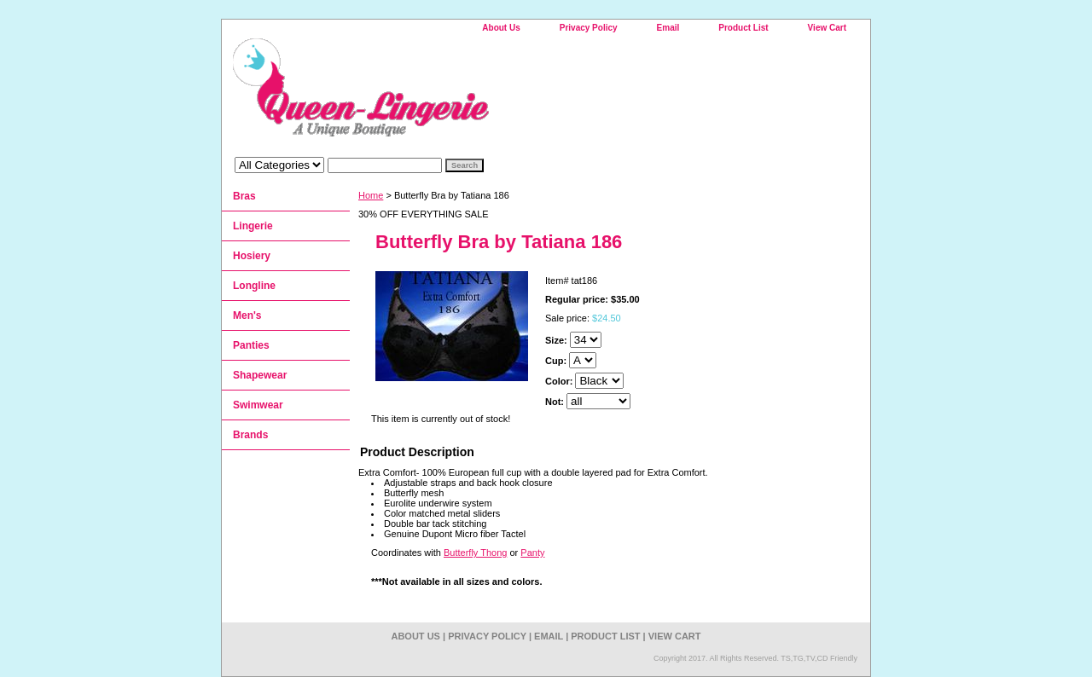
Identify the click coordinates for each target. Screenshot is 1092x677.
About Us (501, 27)
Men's (247, 315)
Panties (251, 345)
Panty (532, 552)
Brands (250, 435)
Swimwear (258, 405)
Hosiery (251, 256)
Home (370, 195)
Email (668, 27)
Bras (244, 196)
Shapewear (260, 375)
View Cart (827, 27)
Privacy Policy (589, 27)
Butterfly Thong (475, 552)
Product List (743, 27)
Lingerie (253, 226)
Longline (254, 286)
